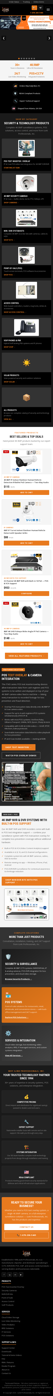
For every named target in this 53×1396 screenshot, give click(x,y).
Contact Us (26, 1227)
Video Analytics (8, 1324)
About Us (5, 1369)
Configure (26, 593)
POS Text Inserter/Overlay (13, 1287)
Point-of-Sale (7, 1297)
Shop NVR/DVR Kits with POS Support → (21, 881)
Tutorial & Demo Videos (12, 1355)
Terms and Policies (12, 1383)
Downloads (6, 1351)
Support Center (8, 1348)
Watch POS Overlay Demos (21, 755)
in (15, 1274)
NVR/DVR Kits (7, 1294)
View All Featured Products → (26, 656)
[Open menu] (48, 9)
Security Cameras (9, 1290)
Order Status (14, 2)
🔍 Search (34, 7)
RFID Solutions (8, 1328)
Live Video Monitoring (11, 1321)
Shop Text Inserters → (18, 747)
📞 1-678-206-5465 (26, 1235)
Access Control (8, 1301)
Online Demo (38, 2)
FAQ (3, 1359)
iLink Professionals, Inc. (26, 1393)
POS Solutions (8, 1335)
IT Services (6, 1332)
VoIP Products (8, 1305)
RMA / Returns (8, 1362)
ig (9, 1274)
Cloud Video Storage (10, 1317)
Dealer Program (8, 1366)
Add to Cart (26, 492)
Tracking (26, 2)
